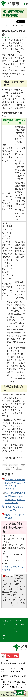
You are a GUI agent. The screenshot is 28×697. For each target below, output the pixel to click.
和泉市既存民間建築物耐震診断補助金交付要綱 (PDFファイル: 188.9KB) (15, 484)
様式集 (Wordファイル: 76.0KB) (14, 508)
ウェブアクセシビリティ (21, 628)
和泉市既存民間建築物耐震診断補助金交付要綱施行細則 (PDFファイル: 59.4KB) (15, 498)
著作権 (19, 621)
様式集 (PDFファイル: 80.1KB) (15, 516)
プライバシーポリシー (7, 622)
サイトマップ (7, 637)
